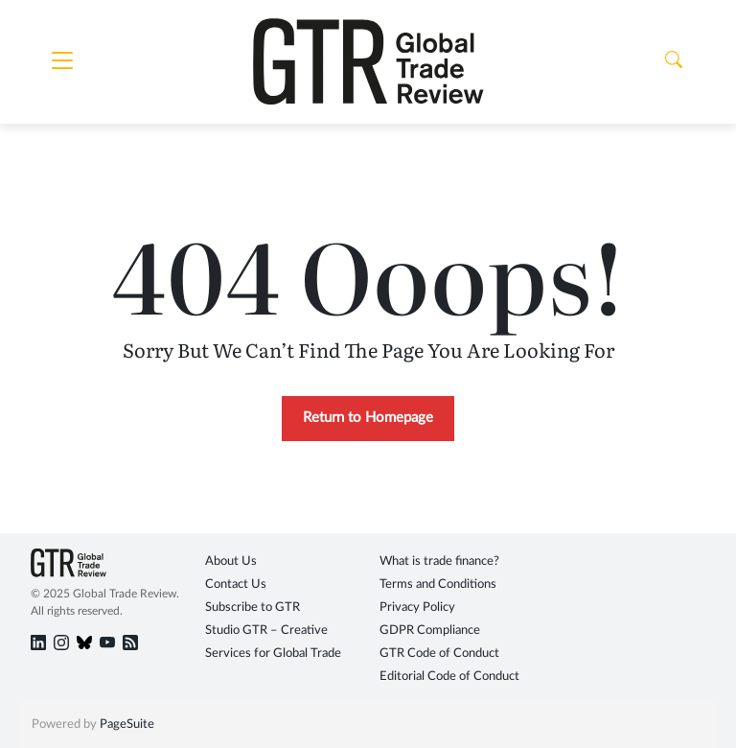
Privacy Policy (417, 607)
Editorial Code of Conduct (449, 676)
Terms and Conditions (438, 584)
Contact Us (235, 584)
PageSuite (127, 724)
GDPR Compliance (430, 630)
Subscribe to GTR (252, 607)
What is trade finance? (439, 561)
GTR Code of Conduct (439, 653)
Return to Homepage (368, 417)
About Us (231, 561)
